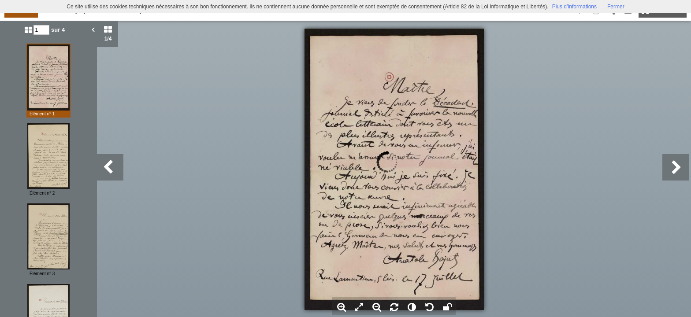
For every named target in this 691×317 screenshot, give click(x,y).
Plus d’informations (574, 7)
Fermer (615, 7)
